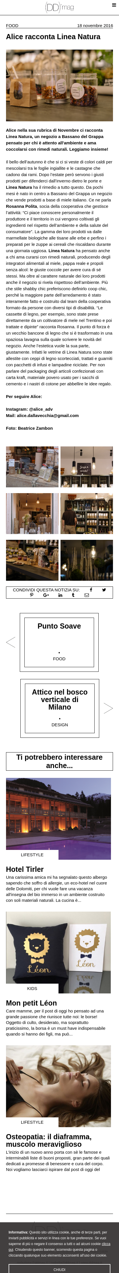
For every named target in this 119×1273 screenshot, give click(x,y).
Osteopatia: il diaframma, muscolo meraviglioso (49, 1140)
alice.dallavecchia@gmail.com (48, 415)
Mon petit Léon (31, 1003)
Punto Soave (59, 626)
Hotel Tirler (25, 869)
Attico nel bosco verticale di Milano (59, 699)
